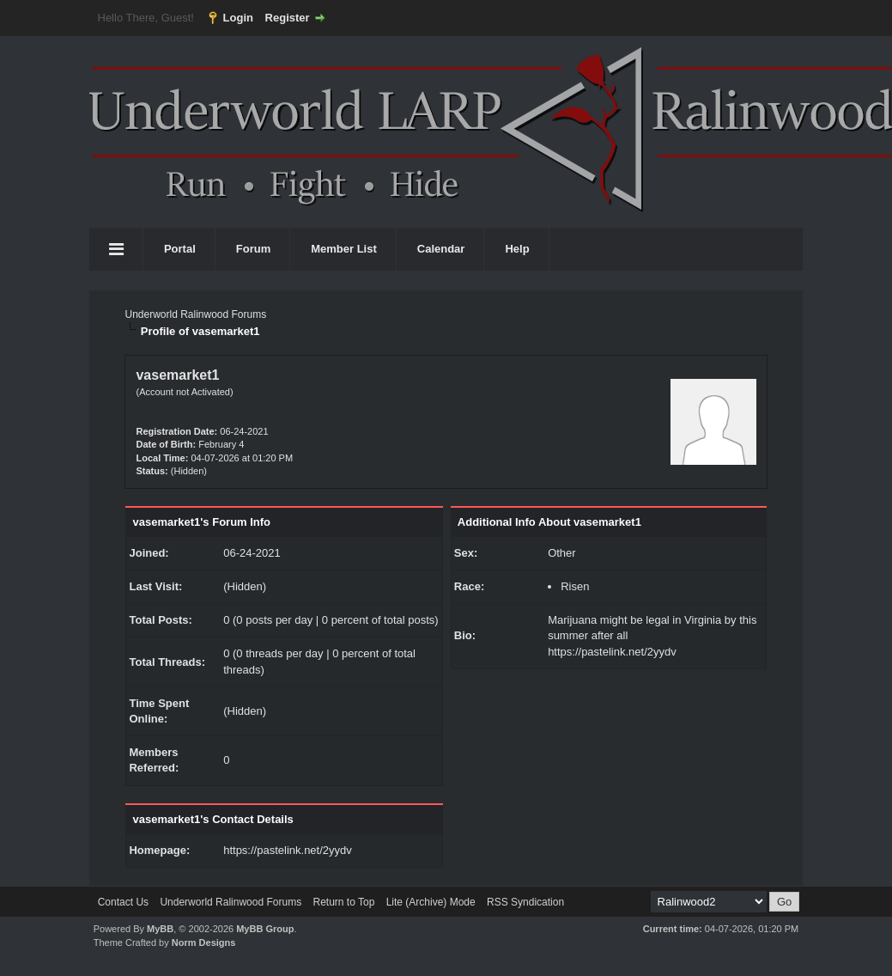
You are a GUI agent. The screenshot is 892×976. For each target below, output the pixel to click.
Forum (253, 248)
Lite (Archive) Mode (431, 902)
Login (238, 17)
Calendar (441, 248)
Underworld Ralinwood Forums (195, 314)
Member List (344, 248)
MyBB (160, 929)
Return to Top (343, 902)
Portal (180, 248)
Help (517, 248)
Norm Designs (204, 942)
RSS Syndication (525, 902)
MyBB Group (265, 929)
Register (287, 17)
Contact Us (123, 902)
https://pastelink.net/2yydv (287, 850)
